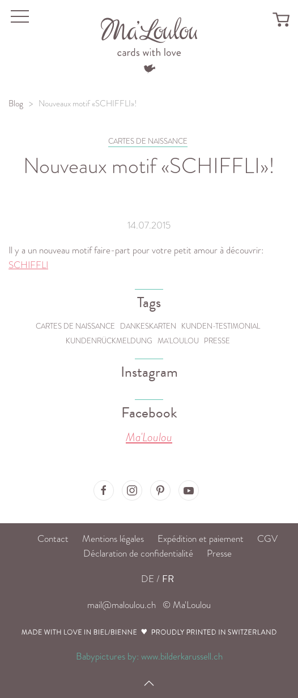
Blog (15, 103)
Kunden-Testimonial (220, 326)
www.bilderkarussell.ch (182, 656)
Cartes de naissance (75, 326)
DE (147, 579)
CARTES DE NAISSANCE (148, 141)
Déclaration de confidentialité (138, 553)
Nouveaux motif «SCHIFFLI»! (88, 103)
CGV (267, 539)
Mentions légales (113, 539)
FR (168, 579)
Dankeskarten (148, 326)
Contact (53, 539)
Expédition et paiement (200, 539)
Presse (217, 340)
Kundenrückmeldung (109, 340)
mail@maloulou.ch (121, 605)
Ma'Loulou (178, 340)
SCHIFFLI (28, 265)
